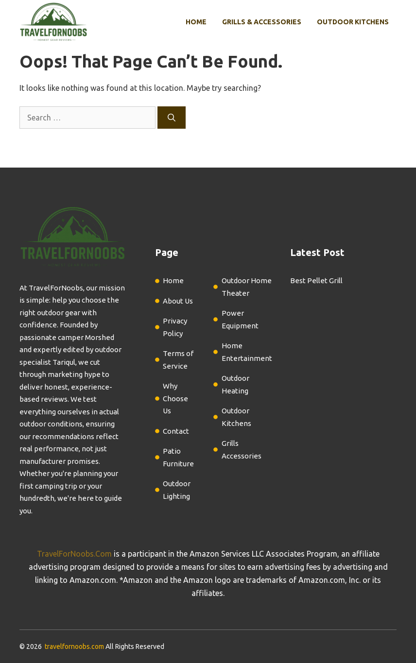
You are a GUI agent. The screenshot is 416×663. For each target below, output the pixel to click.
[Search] (171, 117)
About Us (178, 301)
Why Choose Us (175, 398)
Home (196, 22)
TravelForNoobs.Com (74, 553)
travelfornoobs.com (74, 646)
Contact (176, 431)
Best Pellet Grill (316, 280)
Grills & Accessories (261, 22)
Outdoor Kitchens (353, 22)
